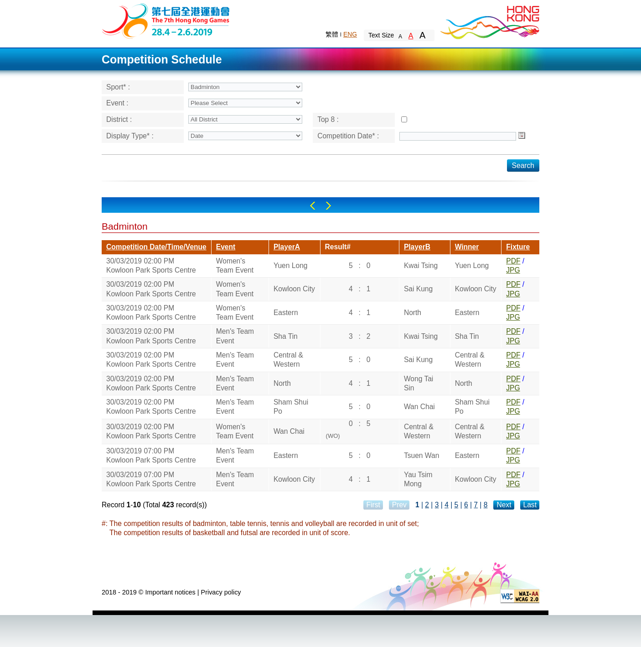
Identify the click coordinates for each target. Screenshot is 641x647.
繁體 (332, 34)
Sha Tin (286, 336)
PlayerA (287, 247)
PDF (513, 261)
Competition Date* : (348, 136)
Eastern (286, 312)
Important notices (170, 592)
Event (225, 247)
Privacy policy (221, 592)
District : (119, 119)
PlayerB (417, 247)
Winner (467, 247)
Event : (117, 103)
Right (328, 205)
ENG (350, 34)
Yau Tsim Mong (418, 479)
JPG (513, 270)
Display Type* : (130, 136)
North (412, 312)
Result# (338, 247)
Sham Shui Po (291, 406)
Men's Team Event (235, 335)
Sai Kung (418, 289)
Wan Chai (419, 406)
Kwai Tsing (421, 265)
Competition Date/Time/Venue (156, 247)
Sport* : (118, 87)
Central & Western (288, 359)
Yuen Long (291, 265)
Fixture (518, 247)
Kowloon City (294, 289)
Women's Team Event (234, 265)
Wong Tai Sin (418, 383)
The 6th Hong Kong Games (166, 20)
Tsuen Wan (421, 455)
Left (312, 205)
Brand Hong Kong (489, 20)
